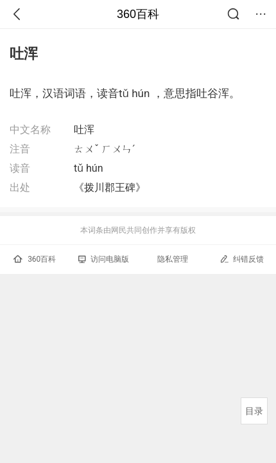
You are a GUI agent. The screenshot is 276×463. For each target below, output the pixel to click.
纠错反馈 (242, 259)
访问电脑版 (103, 259)
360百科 (138, 14)
